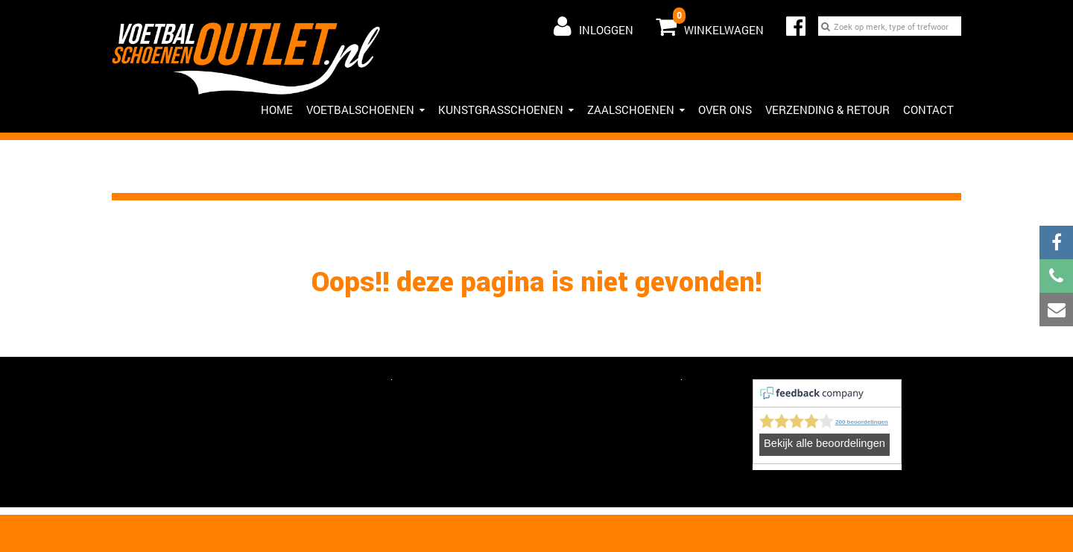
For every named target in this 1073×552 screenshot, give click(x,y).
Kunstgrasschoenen (506, 109)
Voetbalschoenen (365, 109)
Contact (928, 109)
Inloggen (593, 26)
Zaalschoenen (636, 109)
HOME (277, 109)
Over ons (725, 109)
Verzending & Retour (827, 109)
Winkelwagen (710, 23)
